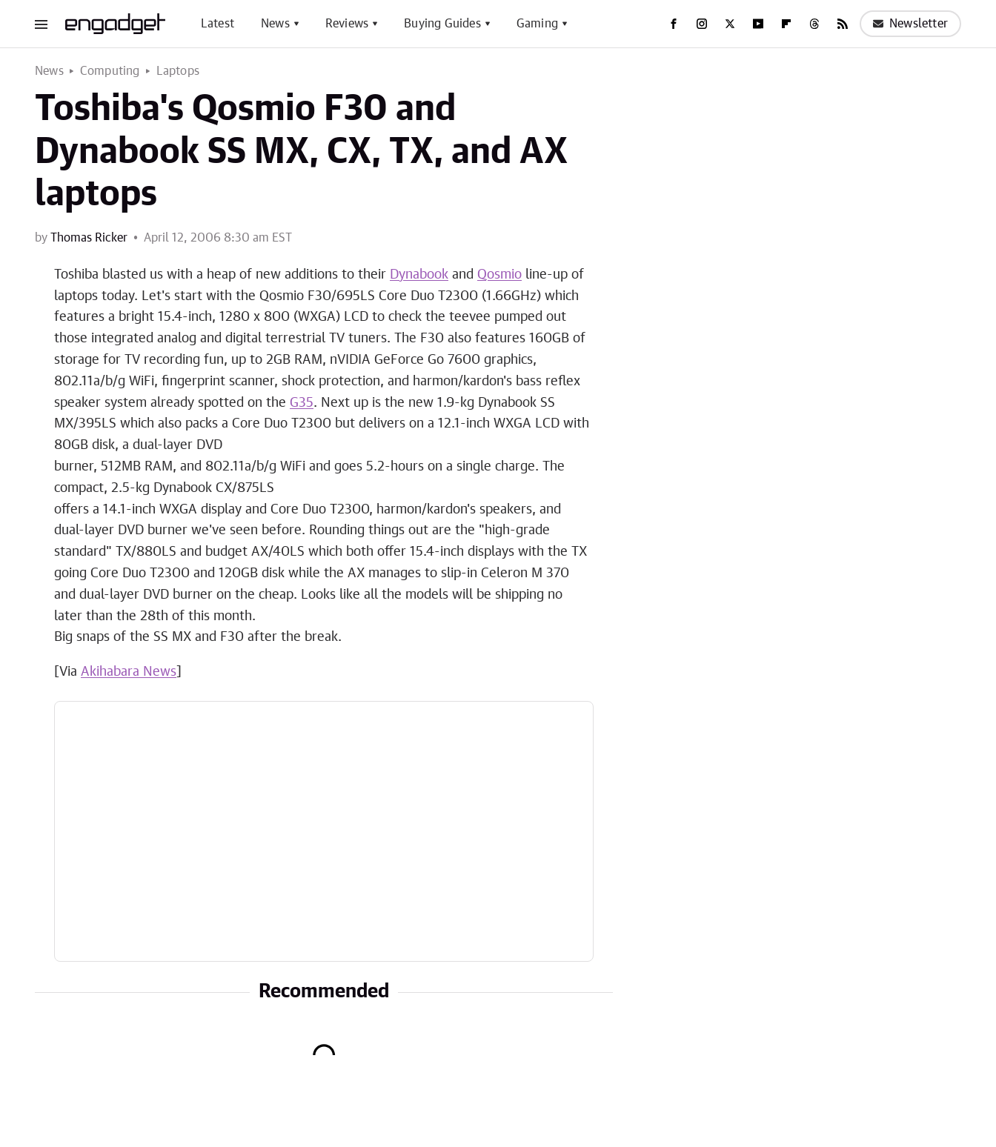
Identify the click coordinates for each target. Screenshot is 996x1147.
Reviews (346, 24)
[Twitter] (730, 24)
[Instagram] (702, 24)
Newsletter (910, 24)
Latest (217, 24)
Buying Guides (442, 24)
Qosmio (499, 275)
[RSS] (842, 24)
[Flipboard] (786, 24)
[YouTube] (758, 24)
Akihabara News (128, 672)
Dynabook (419, 275)
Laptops (177, 71)
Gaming (537, 24)
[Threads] (814, 24)
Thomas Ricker (88, 238)
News (275, 24)
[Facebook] (674, 24)
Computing (110, 71)
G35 (301, 403)
